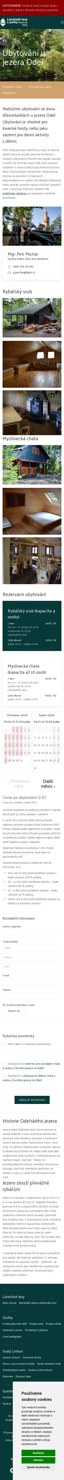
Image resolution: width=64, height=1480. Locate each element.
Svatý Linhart (13, 1351)
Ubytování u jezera (12, 1330)
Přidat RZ (14, 1011)
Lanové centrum (11, 1357)
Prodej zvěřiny (53, 1324)
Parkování (8, 1376)
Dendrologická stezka (14, 1370)
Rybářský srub (12, 87)
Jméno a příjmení (12, 926)
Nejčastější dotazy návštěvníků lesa (37, 1303)
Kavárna (7, 1403)
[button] (62, 22)
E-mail (6, 975)
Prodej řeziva (36, 1324)
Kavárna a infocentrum (40, 1370)
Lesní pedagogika (12, 1336)
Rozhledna (8, 1397)
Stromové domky (32, 1357)
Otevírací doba (23, 1376)
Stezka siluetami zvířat (49, 1363)
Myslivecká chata (40, 87)
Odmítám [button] (38, 1460)
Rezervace (9, 93)
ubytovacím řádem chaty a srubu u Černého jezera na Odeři (29, 1078)
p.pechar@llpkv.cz (24, 272)
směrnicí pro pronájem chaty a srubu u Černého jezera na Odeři (31, 1065)
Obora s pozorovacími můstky (19, 1363)
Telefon (7, 990)
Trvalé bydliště (10, 941)
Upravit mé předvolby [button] (38, 1467)
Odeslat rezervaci (32, 1099)
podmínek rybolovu (14, 193)
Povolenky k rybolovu (36, 1330)
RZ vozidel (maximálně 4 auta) (19, 1005)
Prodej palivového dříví (15, 1324)
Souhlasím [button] (38, 1453)
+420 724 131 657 (23, 266)
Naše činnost (9, 1303)
